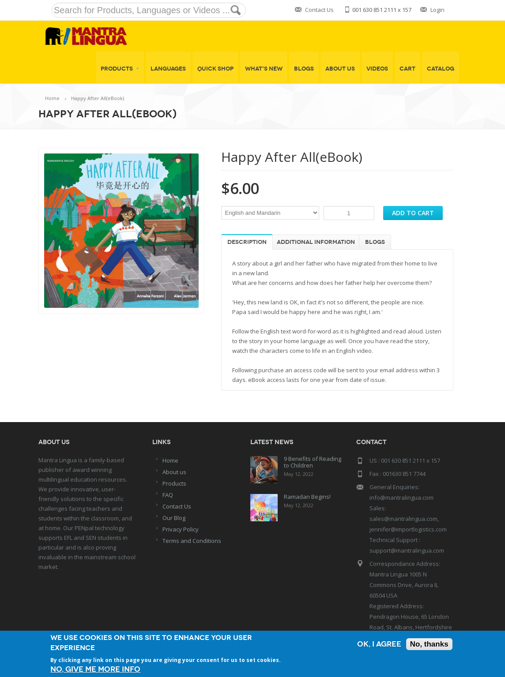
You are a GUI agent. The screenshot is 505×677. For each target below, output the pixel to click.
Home (52, 98)
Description (247, 242)
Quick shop (215, 68)
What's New (264, 68)
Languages (168, 68)
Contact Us (319, 10)
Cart (407, 68)
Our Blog (173, 518)
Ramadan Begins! (307, 497)
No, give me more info (95, 669)
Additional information (316, 242)
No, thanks (429, 644)
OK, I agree (379, 644)
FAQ (167, 495)
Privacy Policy (180, 529)
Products (120, 68)
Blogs (304, 68)
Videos (377, 68)
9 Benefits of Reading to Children (312, 462)
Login (437, 10)
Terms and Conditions (191, 541)
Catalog (440, 68)
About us (174, 472)
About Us (340, 68)
